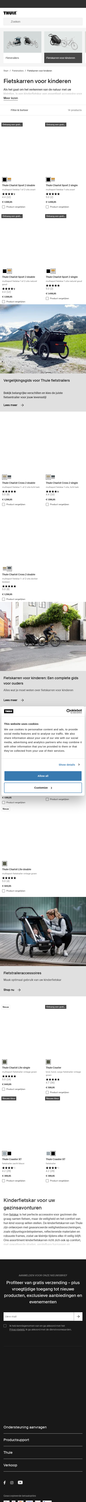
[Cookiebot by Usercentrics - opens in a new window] (66, 711)
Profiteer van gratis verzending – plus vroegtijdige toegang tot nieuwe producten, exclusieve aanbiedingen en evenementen (43, 1292)
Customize (43, 787)
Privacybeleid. (17, 1329)
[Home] (17, 13)
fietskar (14, 1214)
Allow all (43, 775)
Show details (67, 764)
